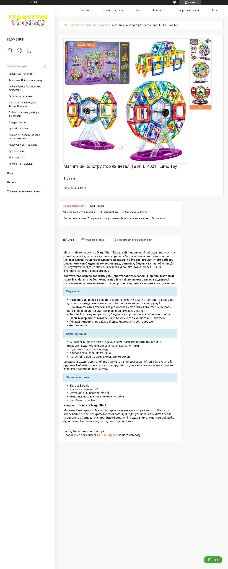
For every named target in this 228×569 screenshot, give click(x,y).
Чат (213, 559)
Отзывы (11, 182)
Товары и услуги (17, 66)
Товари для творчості (21, 73)
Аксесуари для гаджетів (23, 144)
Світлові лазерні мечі (21, 96)
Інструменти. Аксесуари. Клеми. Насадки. (23, 104)
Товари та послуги (80, 25)
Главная (84, 10)
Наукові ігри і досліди (21, 163)
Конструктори (17, 157)
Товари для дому (19, 122)
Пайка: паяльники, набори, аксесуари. (24, 114)
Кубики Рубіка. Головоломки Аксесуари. (25, 88)
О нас (10, 173)
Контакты (159, 10)
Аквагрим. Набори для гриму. (26, 80)
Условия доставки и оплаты (23, 191)
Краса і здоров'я (18, 128)
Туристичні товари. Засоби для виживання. (24, 136)
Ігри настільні (16, 151)
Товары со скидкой (188, 10)
